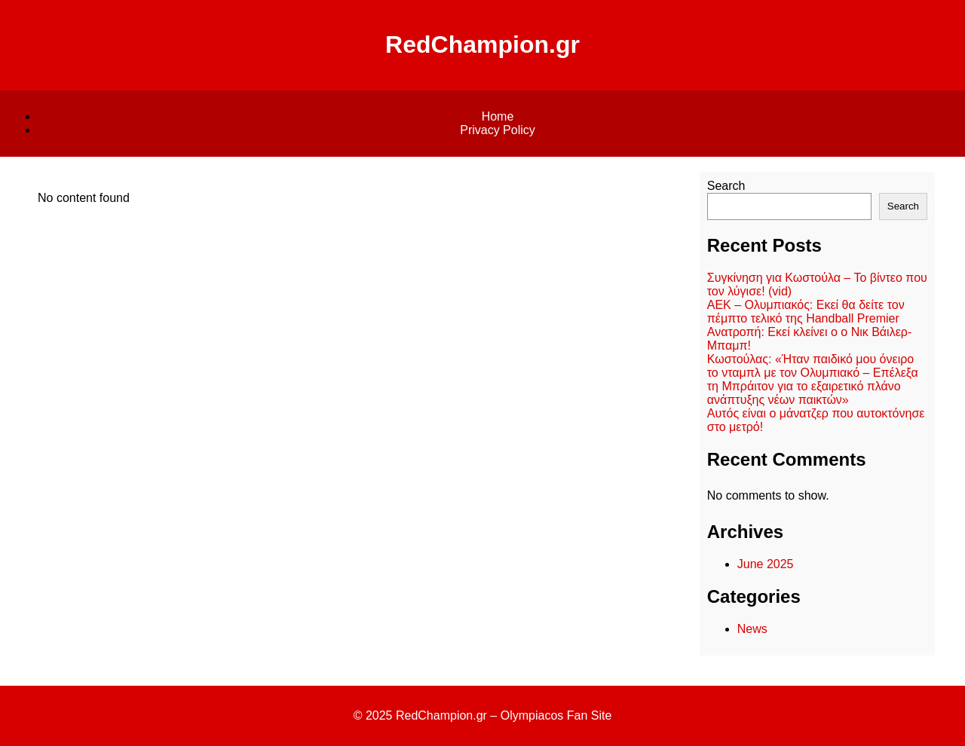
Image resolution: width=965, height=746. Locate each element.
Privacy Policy (497, 130)
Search (726, 185)
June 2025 (765, 564)
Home (498, 116)
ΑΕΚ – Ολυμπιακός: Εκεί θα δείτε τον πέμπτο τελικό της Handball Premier (806, 311)
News (752, 628)
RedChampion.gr (482, 44)
